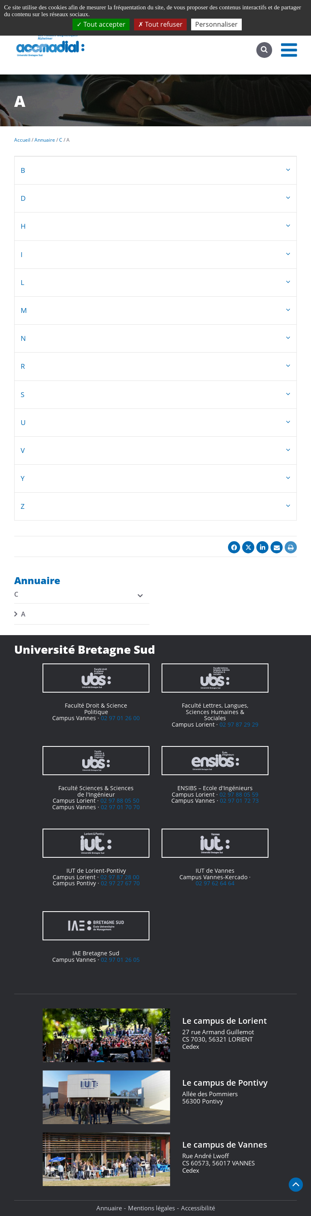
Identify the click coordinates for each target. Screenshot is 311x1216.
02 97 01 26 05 (120, 960)
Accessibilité (198, 1208)
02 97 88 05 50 (119, 800)
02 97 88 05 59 (238, 794)
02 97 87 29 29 (238, 724)
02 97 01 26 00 (120, 718)
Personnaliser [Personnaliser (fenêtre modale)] (216, 24)
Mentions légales (151, 1208)
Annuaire (109, 1208)
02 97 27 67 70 (120, 883)
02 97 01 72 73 (239, 800)
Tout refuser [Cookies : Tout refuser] (160, 24)
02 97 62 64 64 (215, 883)
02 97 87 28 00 (119, 877)
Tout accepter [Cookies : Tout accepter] (101, 24)
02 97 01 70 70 (120, 807)
